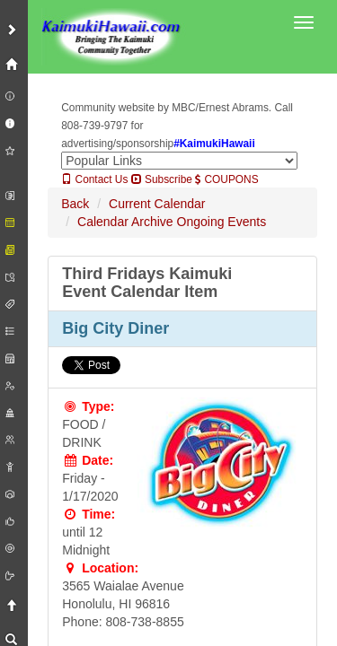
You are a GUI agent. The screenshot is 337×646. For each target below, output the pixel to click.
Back (75, 203)
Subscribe (161, 179)
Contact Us (94, 179)
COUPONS (226, 179)
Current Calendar (157, 203)
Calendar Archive (125, 221)
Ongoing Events (222, 221)
